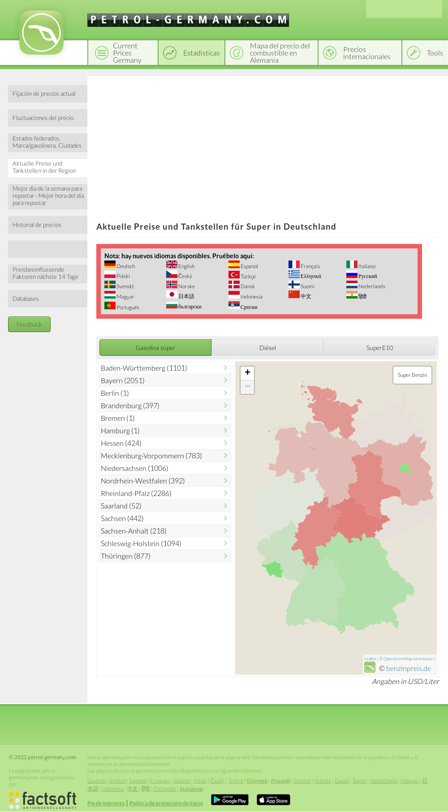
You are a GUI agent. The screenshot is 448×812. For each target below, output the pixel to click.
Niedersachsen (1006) (134, 468)
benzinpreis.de (408, 668)
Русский (367, 276)
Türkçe (248, 276)
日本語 (185, 296)
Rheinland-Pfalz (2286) (136, 493)
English (185, 266)
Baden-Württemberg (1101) (144, 367)
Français (310, 266)
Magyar (125, 296)
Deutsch (125, 266)
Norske (186, 286)
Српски (249, 306)
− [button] (247, 387)
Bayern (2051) (123, 380)
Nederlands (371, 286)
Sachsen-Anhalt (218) (134, 530)
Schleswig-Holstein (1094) (141, 543)
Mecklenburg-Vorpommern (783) (151, 455)
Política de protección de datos (166, 803)
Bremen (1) (118, 418)
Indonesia (251, 296)
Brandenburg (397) (130, 405)
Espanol (249, 266)
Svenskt (125, 286)
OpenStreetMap (397, 658)
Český (184, 276)
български (189, 306)
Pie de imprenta (106, 803)
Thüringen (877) (126, 555)
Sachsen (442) (122, 518)
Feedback (29, 324)
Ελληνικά (310, 276)
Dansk (247, 286)
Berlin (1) (115, 393)
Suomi (307, 286)
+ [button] (247, 373)
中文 (305, 296)
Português (127, 307)
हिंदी (362, 296)
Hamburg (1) (120, 430)
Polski (123, 276)
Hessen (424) (121, 443)
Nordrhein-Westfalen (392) (143, 480)
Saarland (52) (121, 505)
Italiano (366, 266)
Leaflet (370, 658)
